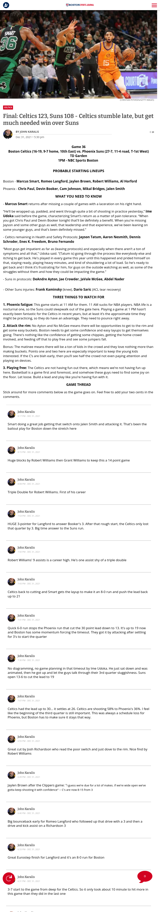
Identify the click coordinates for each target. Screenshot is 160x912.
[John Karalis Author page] (27, 131)
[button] (154, 5)
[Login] (7, 5)
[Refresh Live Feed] (8, 878)
